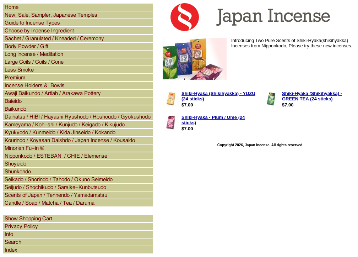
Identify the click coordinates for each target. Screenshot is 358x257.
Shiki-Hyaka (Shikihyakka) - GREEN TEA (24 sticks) (312, 96)
